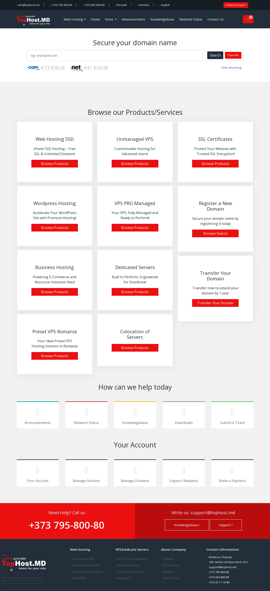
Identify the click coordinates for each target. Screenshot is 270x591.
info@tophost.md (28, 5)
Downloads (184, 415)
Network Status (190, 19)
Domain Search (215, 233)
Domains (168, 559)
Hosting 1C (124, 578)
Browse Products (54, 163)
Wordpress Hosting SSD (87, 572)
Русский (121, 5)
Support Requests (184, 473)
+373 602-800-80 (93, 5)
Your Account (38, 473)
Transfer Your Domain (215, 303)
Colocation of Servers (131, 572)
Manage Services (86, 473)
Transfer (233, 55)
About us (168, 572)
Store (109, 19)
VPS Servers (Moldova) (132, 559)
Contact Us (215, 19)
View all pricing (231, 68)
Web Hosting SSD (83, 559)
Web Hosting (73, 19)
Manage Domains (135, 473)
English (164, 5)
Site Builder (79, 578)
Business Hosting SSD (86, 565)
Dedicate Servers (128, 565)
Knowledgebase (162, 19)
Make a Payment (232, 473)
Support (226, 525)
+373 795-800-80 (61, 5)
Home (95, 19)
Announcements (133, 19)
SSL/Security (171, 565)
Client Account (234, 5)
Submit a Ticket (232, 415)
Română (143, 5)
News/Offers (171, 578)
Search (215, 55)
